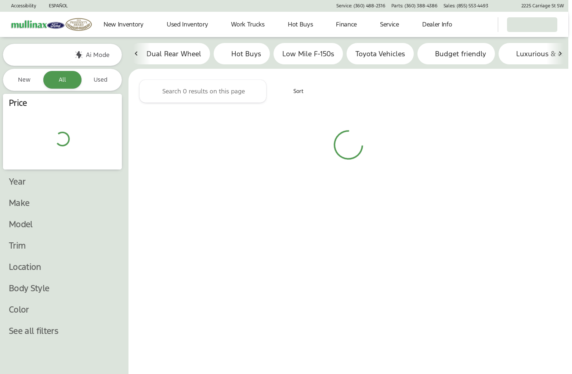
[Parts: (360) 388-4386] (414, 5)
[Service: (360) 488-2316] (361, 5)
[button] (504, 5)
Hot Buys (241, 54)
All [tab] (62, 79)
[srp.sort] (294, 92)
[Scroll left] (136, 54)
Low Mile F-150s (308, 54)
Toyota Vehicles (380, 54)
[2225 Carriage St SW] (539, 5)
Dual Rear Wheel (169, 54)
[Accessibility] (20, 5)
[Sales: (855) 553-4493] (466, 5)
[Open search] (483, 25)
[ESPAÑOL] (55, 5)
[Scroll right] (560, 54)
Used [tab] (101, 79)
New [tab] (24, 79)
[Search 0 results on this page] (203, 92)
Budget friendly (456, 54)
